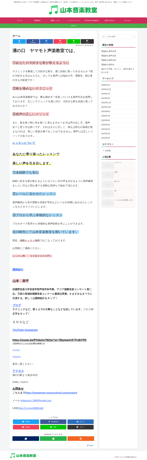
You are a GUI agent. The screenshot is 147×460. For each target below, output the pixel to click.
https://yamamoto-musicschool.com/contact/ (51, 392)
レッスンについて (23, 142)
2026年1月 (105, 85)
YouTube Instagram (25, 330)
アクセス (18, 370)
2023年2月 (105, 98)
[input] (118, 36)
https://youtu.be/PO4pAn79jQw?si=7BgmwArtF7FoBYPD (49, 340)
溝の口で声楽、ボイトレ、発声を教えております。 (117, 70)
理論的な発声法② (108, 60)
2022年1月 (105, 134)
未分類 (108, 151)
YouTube (16, 350)
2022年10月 (106, 107)
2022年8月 (105, 111)
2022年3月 (105, 125)
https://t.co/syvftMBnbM (30, 408)
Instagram (16, 357)
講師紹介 (17, 269)
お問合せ (18, 388)
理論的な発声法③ (108, 56)
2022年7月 (105, 116)
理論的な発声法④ (108, 51)
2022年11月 (106, 103)
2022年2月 (105, 129)
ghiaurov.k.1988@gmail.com (36, 400)
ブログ (16, 305)
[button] (133, 36)
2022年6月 (105, 120)
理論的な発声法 (107, 65)
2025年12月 (106, 89)
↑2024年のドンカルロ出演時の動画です (28, 343)
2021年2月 (105, 138)
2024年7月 (105, 94)
